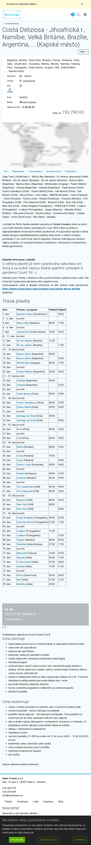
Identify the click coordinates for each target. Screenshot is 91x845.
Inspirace (48, 801)
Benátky (21, 584)
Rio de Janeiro (24, 340)
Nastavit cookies (49, 839)
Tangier (21, 539)
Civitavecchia (24, 562)
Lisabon (21, 531)
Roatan (20, 473)
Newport (21, 500)
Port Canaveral (24, 491)
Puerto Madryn (24, 371)
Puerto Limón (24, 464)
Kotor (20, 575)
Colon (20, 455)
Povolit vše (17, 839)
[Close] (82, 4)
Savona (21, 557)
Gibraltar (21, 544)
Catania (21, 566)
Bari (19, 579)
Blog (60, 801)
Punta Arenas (24, 393)
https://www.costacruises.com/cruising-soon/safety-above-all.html (41, 288)
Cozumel (21, 477)
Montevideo (23, 362)
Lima (19, 438)
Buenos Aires (24, 354)
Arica (19, 429)
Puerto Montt (24, 407)
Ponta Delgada (24, 517)
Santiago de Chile (26, 415)
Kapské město (24, 314)
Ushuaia (21, 380)
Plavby (8, 801)
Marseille (22, 553)
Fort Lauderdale (25, 486)
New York (22, 504)
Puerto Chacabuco (26, 402)
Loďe (35, 801)
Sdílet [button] (82, 52)
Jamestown (23, 331)
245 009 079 (9, 788)
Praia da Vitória (25, 522)
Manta (20, 446)
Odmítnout (79, 839)
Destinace (22, 801)
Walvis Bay (22, 323)
